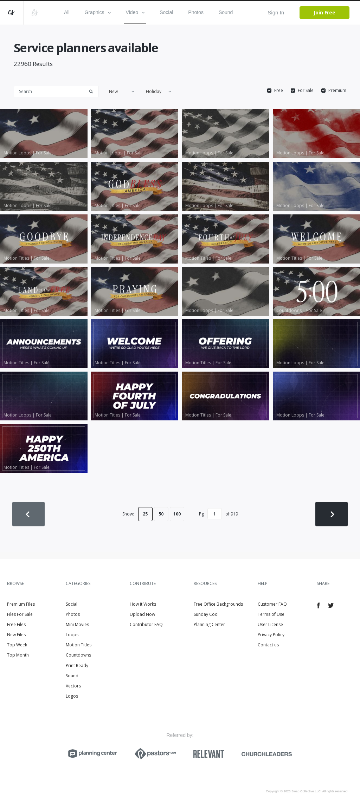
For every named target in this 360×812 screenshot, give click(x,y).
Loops (72, 635)
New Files (16, 635)
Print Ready (77, 665)
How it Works (143, 604)
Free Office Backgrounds (218, 604)
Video (135, 12)
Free (278, 90)
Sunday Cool (206, 614)
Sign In (276, 12)
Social (166, 12)
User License (270, 624)
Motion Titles (78, 645)
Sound (226, 12)
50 (161, 514)
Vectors (73, 686)
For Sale (306, 90)
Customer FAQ (272, 604)
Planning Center (209, 624)
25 (145, 514)
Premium (337, 90)
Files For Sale (20, 614)
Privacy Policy (271, 635)
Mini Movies (77, 624)
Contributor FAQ (146, 624)
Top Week (17, 645)
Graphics (98, 12)
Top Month (18, 655)
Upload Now (142, 614)
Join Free (324, 12)
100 (177, 514)
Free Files (16, 624)
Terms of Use (271, 614)
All (67, 12)
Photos (196, 12)
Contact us (268, 645)
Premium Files (21, 604)
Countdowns (78, 655)
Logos (72, 696)
